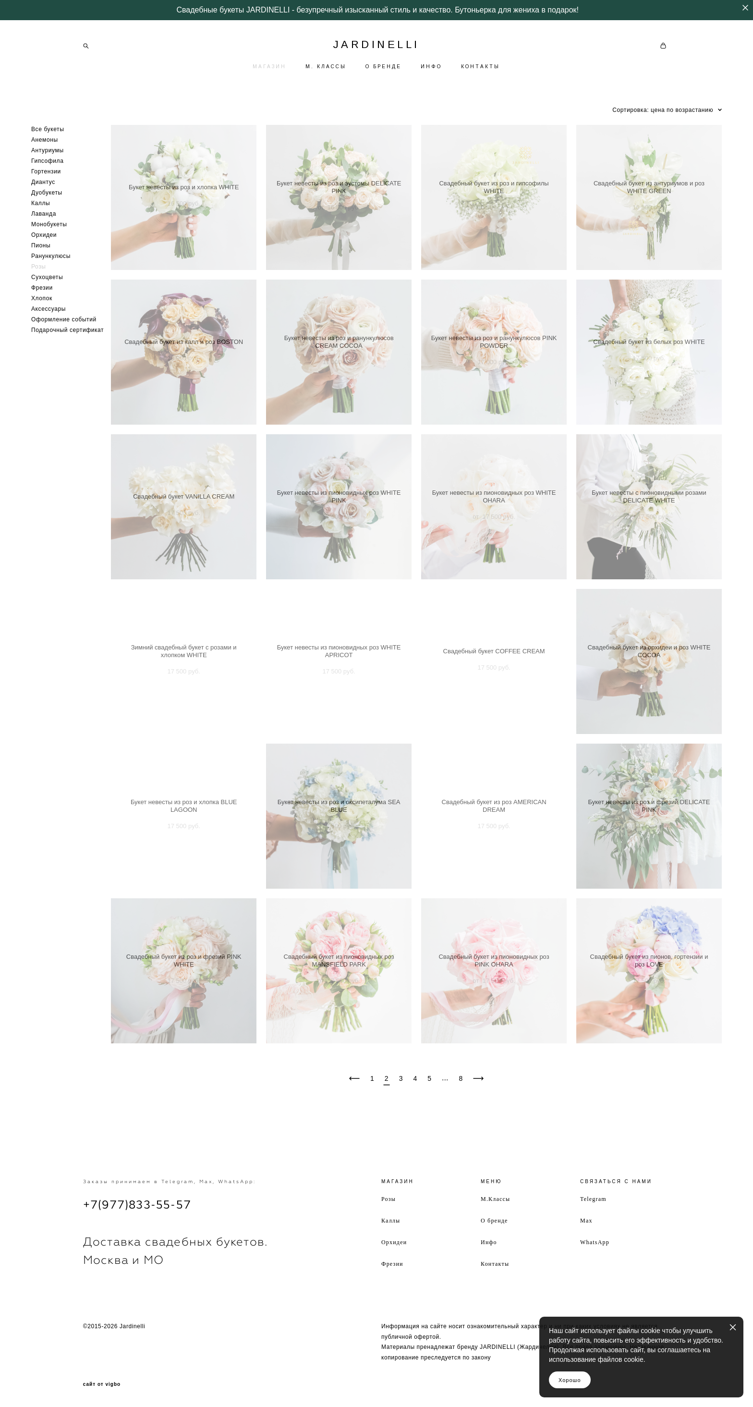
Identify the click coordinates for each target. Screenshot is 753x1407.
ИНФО (431, 66)
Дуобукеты (46, 192)
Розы (38, 266)
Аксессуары (48, 309)
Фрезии (42, 287)
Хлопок (41, 298)
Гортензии (46, 171)
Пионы (40, 245)
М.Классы (495, 1199)
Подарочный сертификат (67, 330)
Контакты (495, 1263)
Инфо (489, 1242)
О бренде (494, 1220)
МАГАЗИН (269, 66)
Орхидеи (44, 235)
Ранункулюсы (51, 256)
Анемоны (44, 139)
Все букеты (47, 129)
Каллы (40, 203)
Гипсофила (47, 161)
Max (586, 1220)
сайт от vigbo (102, 1384)
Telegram (593, 1199)
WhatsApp (594, 1242)
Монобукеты (49, 224)
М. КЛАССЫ (325, 66)
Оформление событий (64, 319)
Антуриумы (47, 150)
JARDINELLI (376, 44)
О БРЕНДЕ (383, 66)
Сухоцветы (47, 277)
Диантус (43, 182)
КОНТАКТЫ (480, 66)
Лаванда (43, 213)
